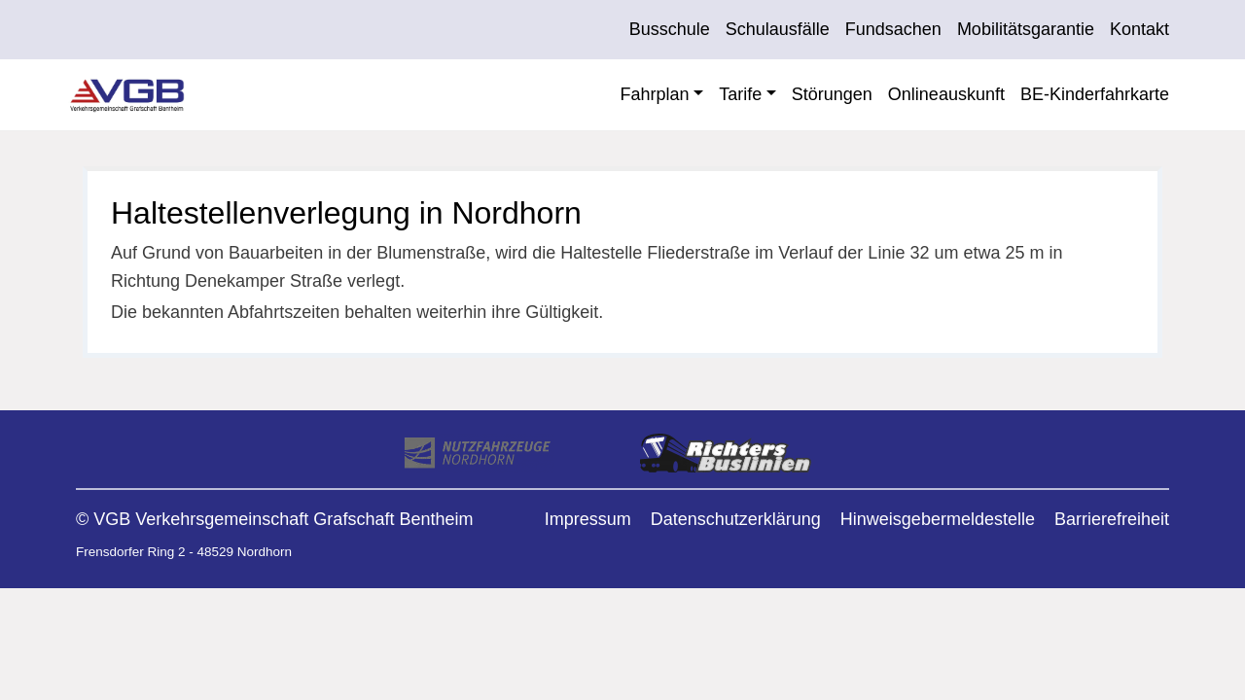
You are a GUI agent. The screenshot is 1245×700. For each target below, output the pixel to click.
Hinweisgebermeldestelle (937, 519)
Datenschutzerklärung (736, 519)
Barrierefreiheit (1111, 519)
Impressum (588, 519)
